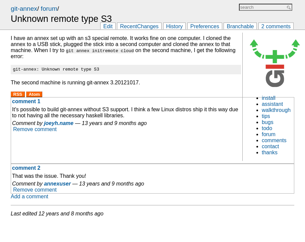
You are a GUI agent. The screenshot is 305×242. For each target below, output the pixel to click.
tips (266, 116)
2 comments (276, 26)
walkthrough (276, 110)
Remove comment (35, 130)
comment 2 (26, 168)
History (174, 26)
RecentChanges (139, 26)
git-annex (24, 8)
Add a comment (29, 196)
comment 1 (26, 102)
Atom (34, 95)
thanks (270, 152)
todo (267, 128)
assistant (272, 104)
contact (270, 146)
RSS (17, 95)
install (269, 98)
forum (49, 8)
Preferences (204, 26)
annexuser (57, 184)
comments (274, 140)
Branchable (240, 26)
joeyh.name (58, 124)
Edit (108, 26)
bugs (267, 122)
